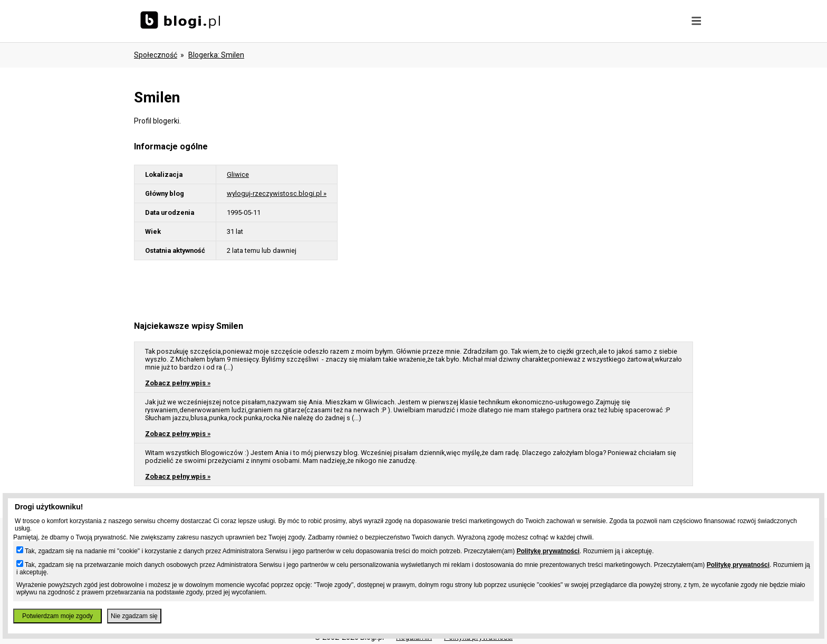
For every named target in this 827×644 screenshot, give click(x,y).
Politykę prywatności (547, 551)
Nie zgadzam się (134, 616)
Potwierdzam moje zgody (57, 616)
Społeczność (155, 55)
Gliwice (238, 174)
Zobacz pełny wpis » (177, 383)
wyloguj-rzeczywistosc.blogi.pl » (276, 193)
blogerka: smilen (216, 55)
